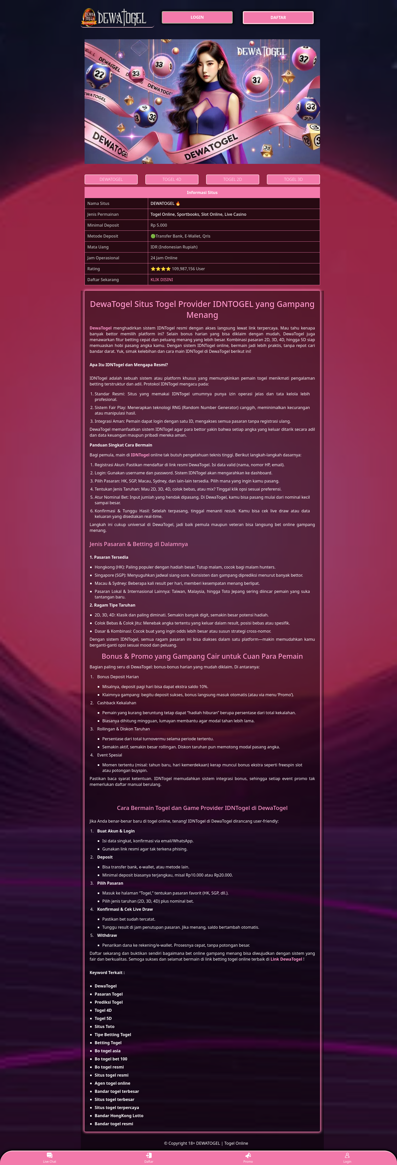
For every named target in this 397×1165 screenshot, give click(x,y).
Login (347, 1158)
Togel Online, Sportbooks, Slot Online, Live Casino (198, 214)
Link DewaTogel (286, 959)
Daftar (148, 1158)
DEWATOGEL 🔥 (166, 203)
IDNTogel (140, 455)
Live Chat (49, 1158)
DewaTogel (101, 328)
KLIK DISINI (162, 279)
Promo (248, 1158)
